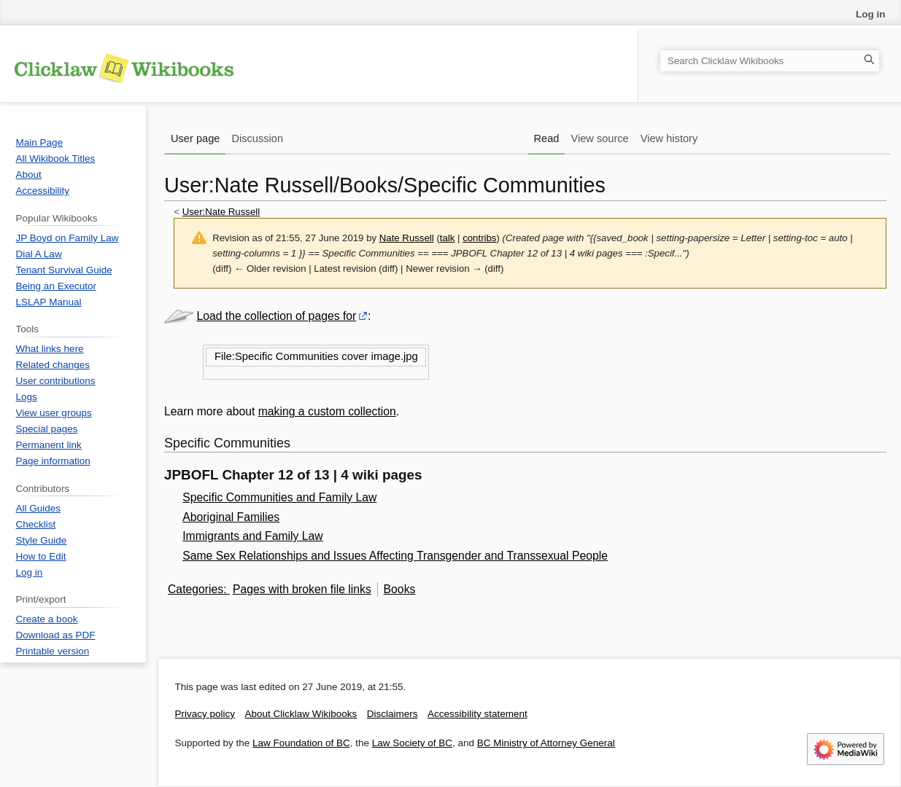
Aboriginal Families (230, 517)
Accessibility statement (477, 713)
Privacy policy (205, 713)
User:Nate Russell (221, 211)
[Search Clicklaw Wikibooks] (769, 60)
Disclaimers (392, 713)
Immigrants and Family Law (252, 536)
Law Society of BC (412, 742)
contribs (479, 237)
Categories (195, 589)
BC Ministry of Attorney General (546, 742)
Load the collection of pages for (276, 316)
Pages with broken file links (302, 589)
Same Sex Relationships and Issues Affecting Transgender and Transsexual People (395, 555)
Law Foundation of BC (301, 742)
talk (447, 237)
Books (400, 589)
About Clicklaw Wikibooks (301, 713)
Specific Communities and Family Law (279, 497)
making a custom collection (327, 411)
